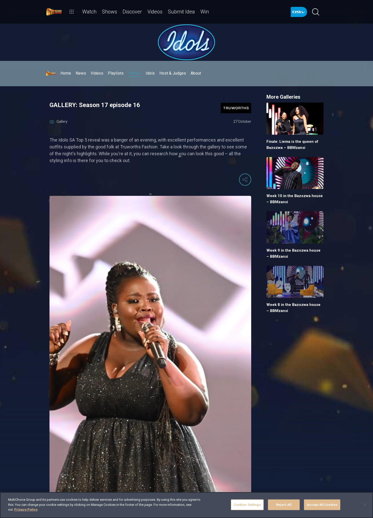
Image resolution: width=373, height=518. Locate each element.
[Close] (364, 504)
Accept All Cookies (322, 505)
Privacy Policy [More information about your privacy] (26, 509)
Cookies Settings (247, 505)
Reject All (284, 505)
